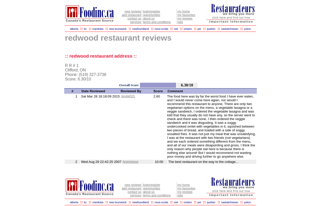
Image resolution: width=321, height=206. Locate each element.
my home (184, 11)
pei (199, 28)
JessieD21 (128, 96)
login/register (151, 11)
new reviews (133, 11)
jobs (180, 22)
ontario (188, 28)
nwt (176, 28)
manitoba (97, 28)
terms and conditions (157, 22)
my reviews (185, 18)
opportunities (151, 15)
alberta (74, 28)
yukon (247, 28)
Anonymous (130, 161)
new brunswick (118, 28)
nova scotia (161, 28)
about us (148, 18)
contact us (134, 18)
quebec (211, 28)
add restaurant (131, 15)
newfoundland (140, 28)
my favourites (186, 15)
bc (85, 28)
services (135, 22)
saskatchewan (229, 28)
